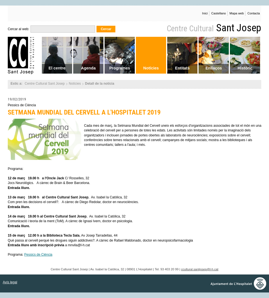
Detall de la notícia (99, 83)
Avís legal (10, 282)
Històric (245, 68)
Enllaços (213, 68)
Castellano (218, 13)
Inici (205, 13)
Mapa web (237, 13)
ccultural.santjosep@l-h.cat (199, 269)
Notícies (151, 68)
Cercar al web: (18, 29)
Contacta (253, 13)
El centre (57, 68)
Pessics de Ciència (38, 254)
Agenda (88, 68)
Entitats (182, 68)
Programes (119, 68)
